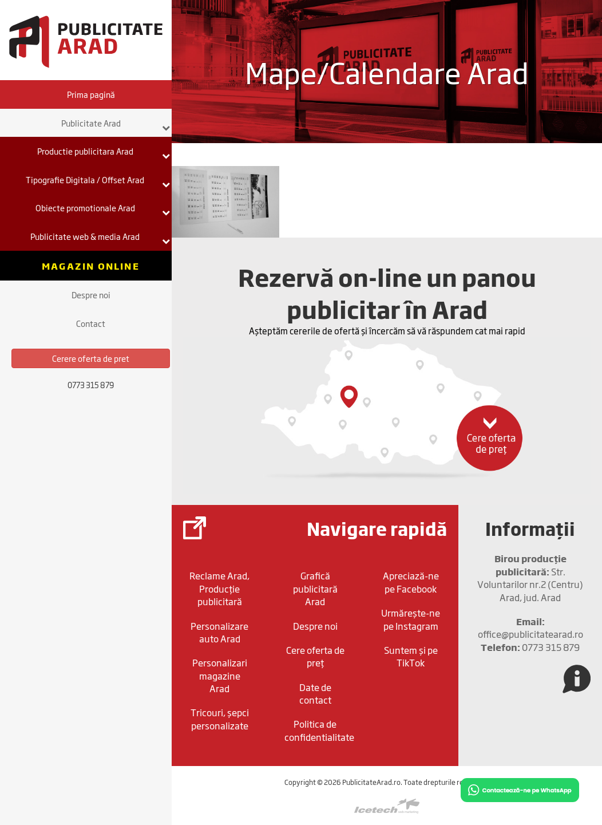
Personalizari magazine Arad (219, 675)
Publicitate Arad (116, 124)
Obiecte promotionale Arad (103, 209)
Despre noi (91, 295)
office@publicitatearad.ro (530, 627)
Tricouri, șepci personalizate (220, 718)
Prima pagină (91, 94)
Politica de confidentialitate (317, 730)
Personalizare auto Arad (219, 632)
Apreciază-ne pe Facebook (411, 582)
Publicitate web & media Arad (100, 237)
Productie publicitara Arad (104, 152)
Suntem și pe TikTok (411, 656)
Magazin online (91, 266)
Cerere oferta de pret (90, 358)
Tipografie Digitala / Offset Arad (98, 180)
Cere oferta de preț (315, 656)
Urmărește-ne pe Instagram (410, 619)
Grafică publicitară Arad (315, 588)
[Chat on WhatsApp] (520, 789)
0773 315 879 (530, 647)
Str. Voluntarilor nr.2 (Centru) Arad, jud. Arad (530, 577)
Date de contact (315, 693)
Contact (90, 323)
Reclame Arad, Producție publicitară (219, 588)
